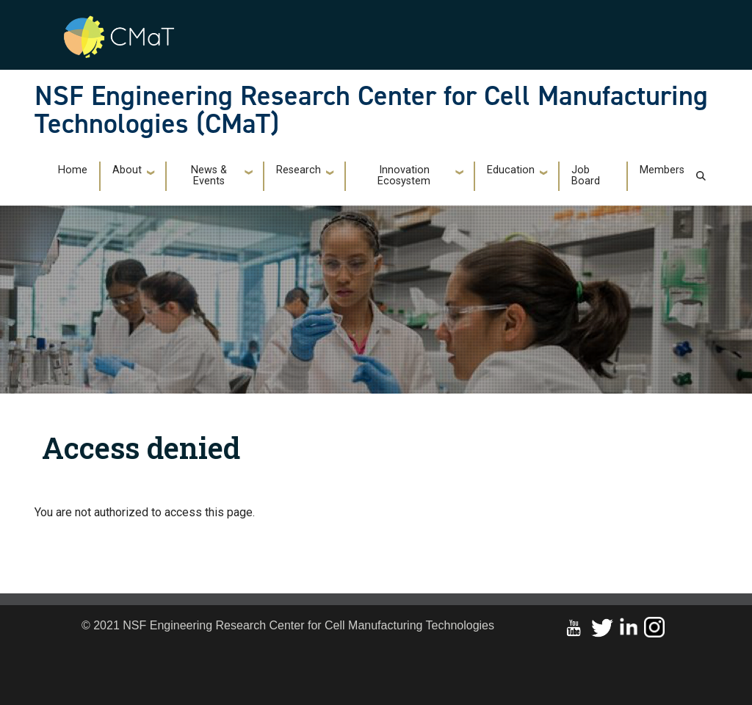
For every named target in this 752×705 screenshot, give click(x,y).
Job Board (585, 175)
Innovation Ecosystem (403, 175)
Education (511, 170)
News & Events (209, 175)
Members (662, 170)
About (127, 170)
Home (72, 170)
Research (298, 170)
